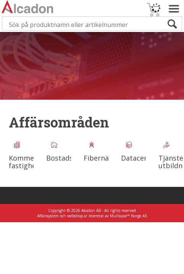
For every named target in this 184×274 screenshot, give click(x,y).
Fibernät (98, 157)
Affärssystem (48, 215)
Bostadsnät (65, 157)
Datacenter (139, 157)
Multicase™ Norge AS (128, 215)
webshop (75, 215)
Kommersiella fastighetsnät (31, 161)
